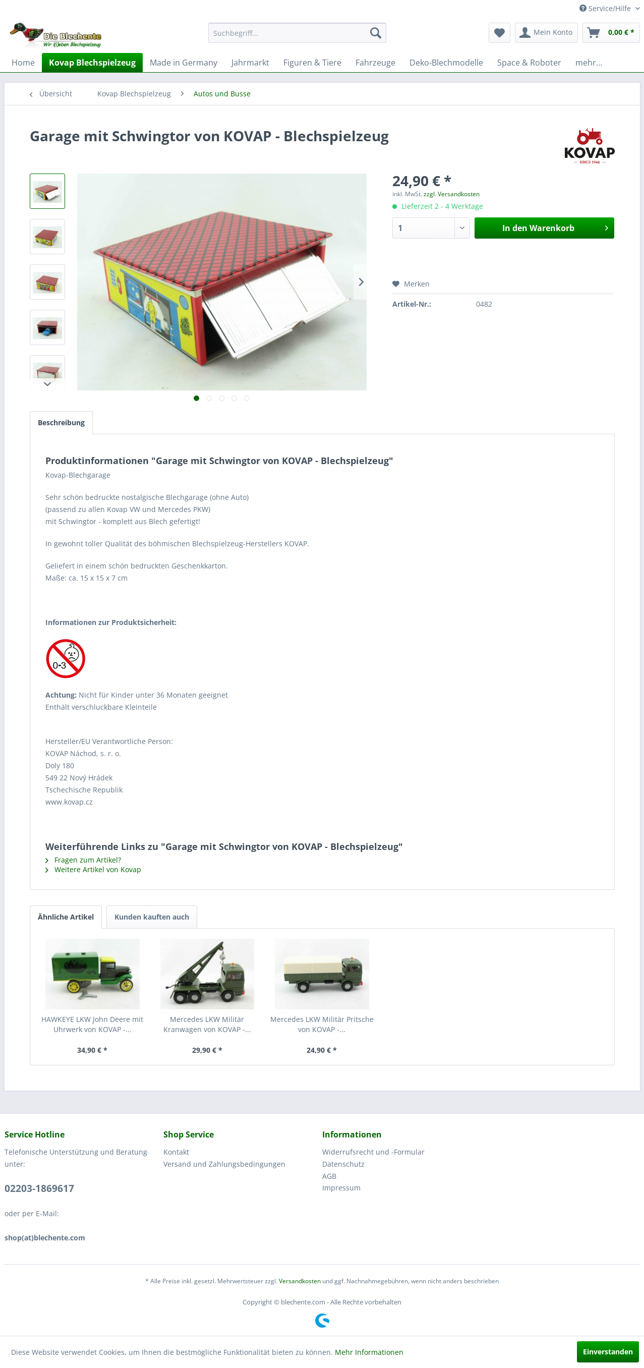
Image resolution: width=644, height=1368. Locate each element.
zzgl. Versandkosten (452, 194)
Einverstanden (608, 1351)
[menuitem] (297, 33)
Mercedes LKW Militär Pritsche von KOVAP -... (322, 1024)
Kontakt (176, 1152)
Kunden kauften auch (151, 917)
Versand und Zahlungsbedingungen (224, 1164)
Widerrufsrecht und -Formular (373, 1152)
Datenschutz (343, 1164)
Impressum (341, 1187)
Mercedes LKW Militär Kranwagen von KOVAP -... (207, 1024)
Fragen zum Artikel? (83, 860)
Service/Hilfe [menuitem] (606, 8)
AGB (329, 1176)
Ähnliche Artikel (66, 917)
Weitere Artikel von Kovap (93, 869)
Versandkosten (300, 1281)
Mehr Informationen (369, 1352)
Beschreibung (61, 422)
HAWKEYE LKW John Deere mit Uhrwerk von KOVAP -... (92, 1024)
